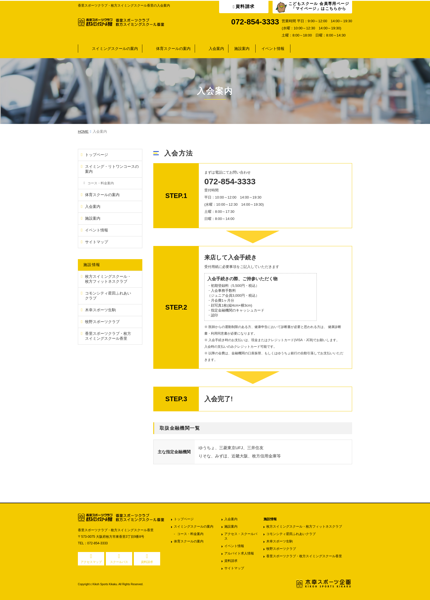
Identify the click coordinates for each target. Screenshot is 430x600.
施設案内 (242, 48)
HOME (83, 131)
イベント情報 (272, 48)
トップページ (184, 519)
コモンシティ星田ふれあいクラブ (291, 534)
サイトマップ (234, 568)
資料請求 (245, 6)
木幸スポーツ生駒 (279, 541)
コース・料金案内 (190, 534)
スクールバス (119, 562)
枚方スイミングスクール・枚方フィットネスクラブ (304, 526)
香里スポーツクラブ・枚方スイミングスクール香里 (304, 556)
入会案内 (216, 48)
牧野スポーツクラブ (281, 549)
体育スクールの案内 (173, 48)
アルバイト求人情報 (239, 553)
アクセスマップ (91, 562)
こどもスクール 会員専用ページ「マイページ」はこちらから (318, 6)
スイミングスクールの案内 (115, 48)
